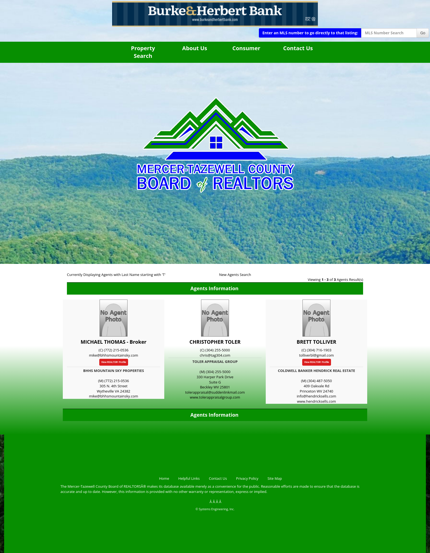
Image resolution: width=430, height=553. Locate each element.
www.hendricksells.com (316, 401)
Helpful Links (189, 478)
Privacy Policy (247, 478)
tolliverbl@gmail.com (316, 355)
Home (164, 478)
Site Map (274, 478)
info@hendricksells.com (316, 396)
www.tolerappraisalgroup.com (215, 397)
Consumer (246, 48)
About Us (194, 48)
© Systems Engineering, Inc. (215, 509)
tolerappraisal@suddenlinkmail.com (215, 392)
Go (422, 32)
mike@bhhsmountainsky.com (113, 355)
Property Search (143, 52)
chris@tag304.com (215, 355)
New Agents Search (235, 274)
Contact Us (298, 48)
